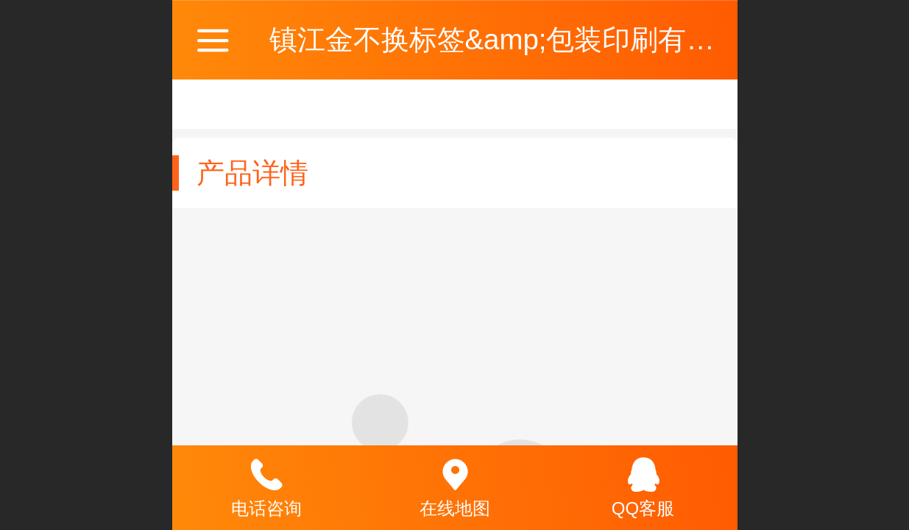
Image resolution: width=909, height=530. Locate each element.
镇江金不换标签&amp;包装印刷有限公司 (520, 39)
